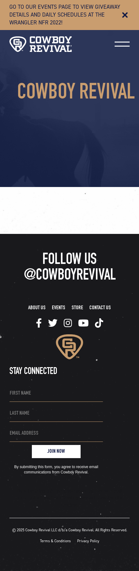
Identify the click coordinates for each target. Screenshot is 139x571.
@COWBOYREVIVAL (69, 276)
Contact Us (100, 308)
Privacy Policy (88, 541)
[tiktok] (39, 323)
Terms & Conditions (55, 541)
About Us (37, 308)
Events (58, 308)
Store (77, 308)
